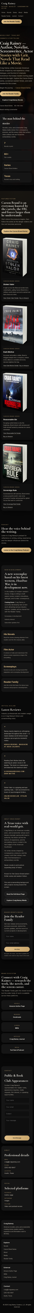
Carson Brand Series (23, 88)
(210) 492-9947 (9, 1167)
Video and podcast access (13, 1206)
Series (15, 12)
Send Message (17, 1138)
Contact (20, 16)
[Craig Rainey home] (17, 5)
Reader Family (5, 16)
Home (3, 12)
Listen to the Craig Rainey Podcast (16, 550)
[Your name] (17, 936)
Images (6, 1201)
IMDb (5, 1274)
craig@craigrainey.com (12, 1162)
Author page (8, 1195)
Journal (14, 16)
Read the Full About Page (16, 894)
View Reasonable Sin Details (12, 433)
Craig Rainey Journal (10, 1277)
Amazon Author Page (10, 1271)
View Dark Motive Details (11, 365)
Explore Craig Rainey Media (17, 900)
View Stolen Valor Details (11, 298)
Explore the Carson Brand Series (15, 231)
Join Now (17, 949)
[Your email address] (17, 943)
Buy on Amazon (24, 298)
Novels (9, 12)
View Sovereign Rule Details (11, 504)
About (20, 12)
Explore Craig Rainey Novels (12, 100)
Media (26, 12)
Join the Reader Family (11, 21)
